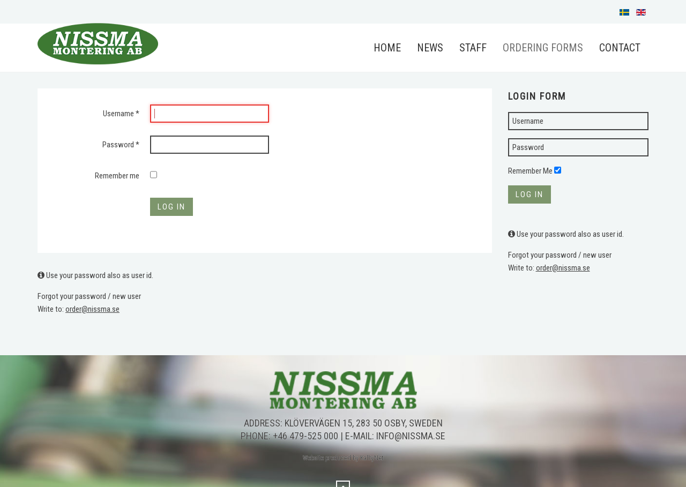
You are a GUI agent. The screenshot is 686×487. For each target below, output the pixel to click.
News (430, 47)
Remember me (117, 176)
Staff (473, 47)
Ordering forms (543, 47)
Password (120, 144)
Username (121, 113)
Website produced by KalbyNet (343, 458)
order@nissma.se (92, 309)
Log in (171, 207)
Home (387, 47)
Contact (619, 47)
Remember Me (530, 171)
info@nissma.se (410, 435)
